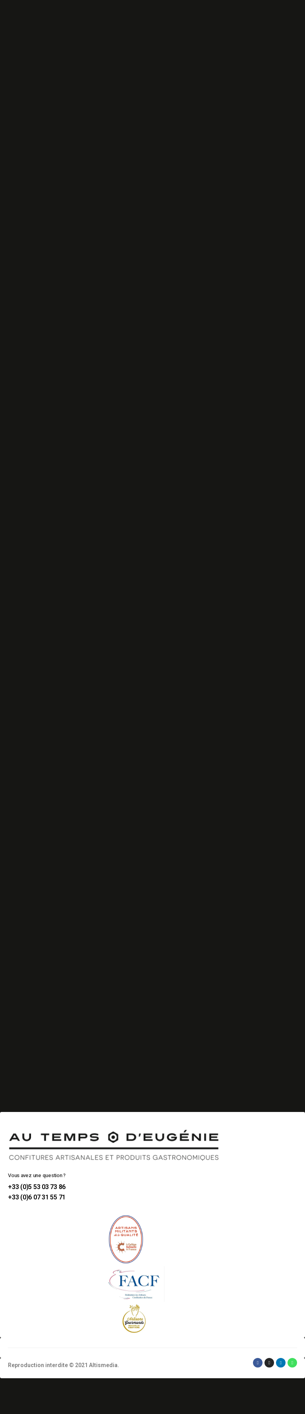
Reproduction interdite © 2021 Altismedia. (63, 1365)
